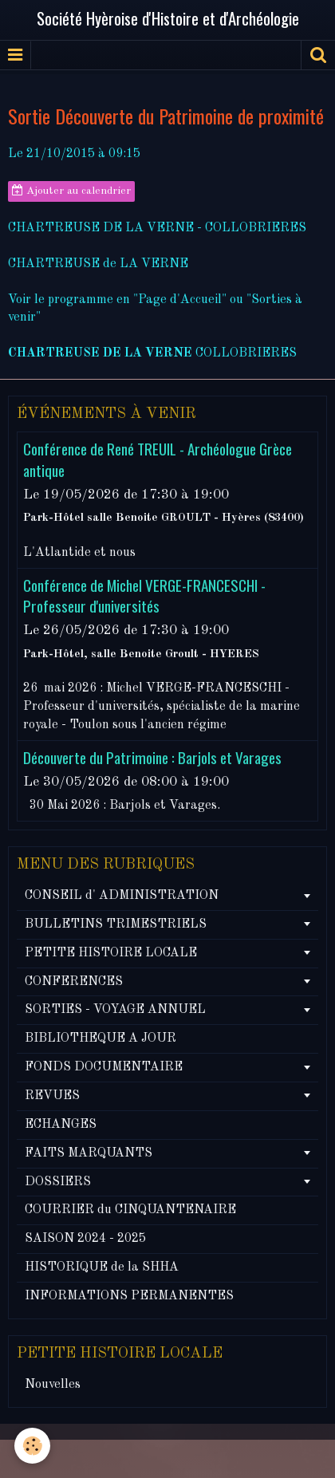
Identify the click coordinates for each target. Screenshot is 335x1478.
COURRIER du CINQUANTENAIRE (130, 1210)
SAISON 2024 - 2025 (85, 1238)
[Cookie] (32, 1446)
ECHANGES (61, 1124)
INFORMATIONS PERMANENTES (129, 1296)
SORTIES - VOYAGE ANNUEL (115, 1009)
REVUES (52, 1096)
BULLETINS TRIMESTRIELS (116, 924)
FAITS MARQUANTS (88, 1153)
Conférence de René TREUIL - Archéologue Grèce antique (157, 460)
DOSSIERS (58, 1182)
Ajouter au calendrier (71, 190)
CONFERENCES (74, 981)
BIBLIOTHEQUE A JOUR (100, 1038)
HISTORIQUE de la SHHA (102, 1267)
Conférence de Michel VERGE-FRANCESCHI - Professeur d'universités (144, 595)
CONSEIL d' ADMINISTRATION (122, 895)
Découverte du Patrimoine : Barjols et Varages (152, 757)
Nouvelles (53, 1384)
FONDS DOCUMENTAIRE (104, 1067)
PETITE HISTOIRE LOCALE (111, 953)
